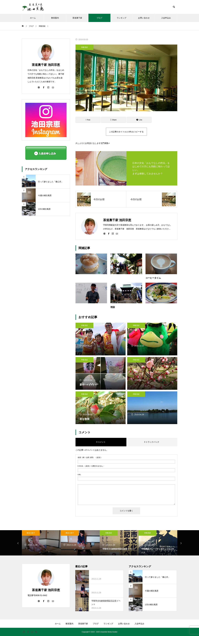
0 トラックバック (151, 442)
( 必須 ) (89, 457)
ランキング (121, 18)
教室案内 (55, 18)
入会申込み (166, 18)
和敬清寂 (84, 47)
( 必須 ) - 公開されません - (91, 466)
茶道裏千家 (77, 18)
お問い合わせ (144, 18)
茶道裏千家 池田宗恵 (46, 65)
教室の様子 (31, 533)
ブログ (99, 18)
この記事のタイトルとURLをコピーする (126, 132)
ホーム (33, 18)
